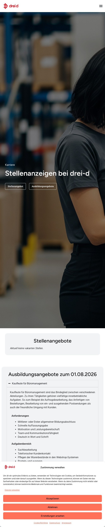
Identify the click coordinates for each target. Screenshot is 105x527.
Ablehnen (52, 507)
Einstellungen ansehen (52, 515)
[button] (100, 6)
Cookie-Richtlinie (41, 523)
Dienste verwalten (12, 490)
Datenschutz (54, 523)
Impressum (66, 523)
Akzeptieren (52, 498)
